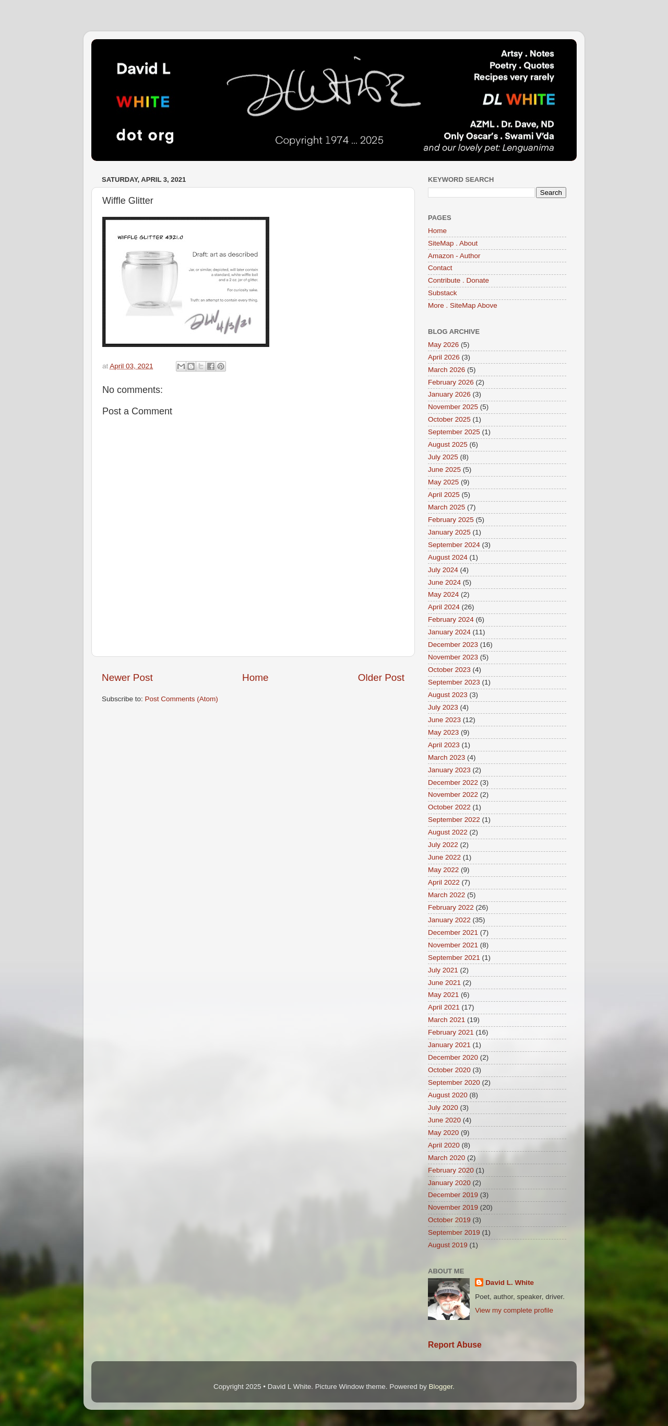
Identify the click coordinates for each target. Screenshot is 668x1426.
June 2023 (444, 720)
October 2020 (449, 1070)
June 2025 (444, 469)
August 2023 (448, 695)
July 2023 (443, 707)
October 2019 (449, 1220)
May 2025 (443, 482)
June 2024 (444, 582)
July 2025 (443, 457)
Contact (440, 268)
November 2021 (453, 945)
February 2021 (451, 1032)
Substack (442, 293)
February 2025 (451, 520)
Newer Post (127, 677)
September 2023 (454, 682)
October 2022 (449, 807)
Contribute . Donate (458, 280)
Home (255, 677)
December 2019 (453, 1195)
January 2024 (449, 632)
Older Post (381, 677)
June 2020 (444, 1120)
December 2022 (453, 782)
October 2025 (449, 419)
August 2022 (448, 832)
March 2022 (446, 895)
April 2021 (444, 1007)
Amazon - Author (454, 256)
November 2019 (453, 1207)
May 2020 (443, 1133)
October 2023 (449, 670)
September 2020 (454, 1082)
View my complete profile (514, 1310)
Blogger (440, 1386)
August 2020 (448, 1095)
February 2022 (451, 907)
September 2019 (454, 1232)
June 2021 (444, 983)
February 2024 (451, 619)
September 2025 (454, 432)
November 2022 (453, 794)
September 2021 (454, 957)
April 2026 (444, 357)
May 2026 (443, 345)
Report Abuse (455, 1344)
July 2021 (443, 970)
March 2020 (446, 1158)
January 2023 (449, 770)
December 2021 (453, 932)
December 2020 (453, 1057)
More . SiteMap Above (462, 305)
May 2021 (443, 995)
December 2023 (453, 644)
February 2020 (451, 1170)
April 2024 (444, 607)
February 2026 (451, 382)
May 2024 (443, 594)
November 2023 (453, 657)
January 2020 (449, 1183)
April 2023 (444, 745)
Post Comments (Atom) (181, 699)
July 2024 (443, 570)
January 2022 (449, 920)
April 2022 (444, 882)
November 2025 (453, 407)
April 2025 (444, 494)
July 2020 (443, 1107)
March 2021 (446, 1020)
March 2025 (446, 507)
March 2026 (446, 370)
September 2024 (454, 545)
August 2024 (448, 557)
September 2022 (454, 820)
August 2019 (448, 1245)
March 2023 (446, 757)
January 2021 (449, 1045)
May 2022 (443, 870)
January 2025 (449, 532)
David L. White (509, 1282)
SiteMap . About (453, 243)
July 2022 (443, 845)
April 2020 (444, 1145)
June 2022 (444, 857)
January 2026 (449, 394)
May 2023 (443, 732)
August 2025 (448, 444)
